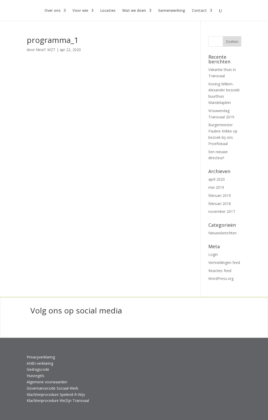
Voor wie (80, 11)
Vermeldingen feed (224, 262)
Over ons (52, 11)
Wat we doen (134, 11)
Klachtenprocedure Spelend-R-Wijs (56, 394)
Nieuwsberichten (222, 232)
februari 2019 (219, 195)
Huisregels (35, 375)
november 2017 (221, 211)
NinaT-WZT (45, 49)
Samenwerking (171, 11)
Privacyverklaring (41, 357)
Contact (199, 11)
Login (213, 254)
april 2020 (216, 179)
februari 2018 (219, 203)
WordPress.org (220, 278)
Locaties (107, 11)
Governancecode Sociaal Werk (52, 388)
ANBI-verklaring (40, 363)
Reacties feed (219, 270)
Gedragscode (38, 369)
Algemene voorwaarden (47, 381)
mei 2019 (216, 187)
